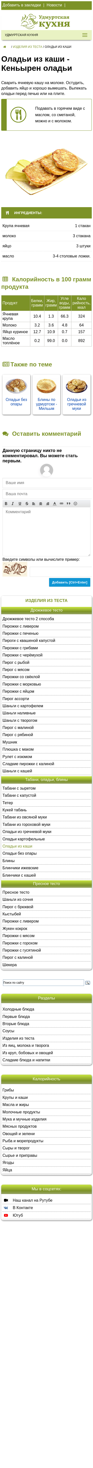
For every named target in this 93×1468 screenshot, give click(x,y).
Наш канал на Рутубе (27, 1200)
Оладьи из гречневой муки (76, 404)
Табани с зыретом (18, 788)
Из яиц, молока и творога (25, 1045)
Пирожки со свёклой (21, 677)
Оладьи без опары (16, 402)
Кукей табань (14, 810)
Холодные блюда (18, 1009)
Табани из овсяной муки (24, 817)
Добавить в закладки (21, 5)
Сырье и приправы (19, 1155)
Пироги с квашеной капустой (28, 640)
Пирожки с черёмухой (22, 655)
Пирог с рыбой (15, 662)
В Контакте (17, 1207)
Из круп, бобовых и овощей (27, 1053)
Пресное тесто (15, 892)
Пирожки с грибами (20, 648)
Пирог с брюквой (17, 907)
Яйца (7, 1170)
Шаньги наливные (19, 713)
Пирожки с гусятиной (21, 950)
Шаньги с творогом (19, 720)
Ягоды (8, 1162)
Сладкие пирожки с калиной (28, 764)
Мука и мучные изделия (24, 1119)
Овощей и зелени (18, 1134)
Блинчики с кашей (19, 875)
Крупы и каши (15, 1097)
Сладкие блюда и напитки (26, 1060)
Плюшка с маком (18, 749)
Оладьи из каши (17, 846)
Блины (8, 861)
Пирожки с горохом (19, 943)
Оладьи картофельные (23, 839)
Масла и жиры (15, 1105)
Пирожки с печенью (20, 633)
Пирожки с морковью (21, 684)
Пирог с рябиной (17, 735)
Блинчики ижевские (20, 868)
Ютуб (12, 1215)
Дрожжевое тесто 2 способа (28, 619)
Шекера (9, 965)
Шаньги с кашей (17, 771)
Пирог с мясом (16, 670)
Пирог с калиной (17, 957)
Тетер (7, 803)
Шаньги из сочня (17, 899)
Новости (54, 5)
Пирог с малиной (18, 727)
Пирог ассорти (15, 699)
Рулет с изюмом (17, 757)
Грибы (8, 1090)
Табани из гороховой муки (26, 824)
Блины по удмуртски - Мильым (46, 404)
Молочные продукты (21, 1112)
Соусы (8, 1031)
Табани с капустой (19, 795)
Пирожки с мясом (18, 936)
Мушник (9, 742)
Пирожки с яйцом (18, 691)
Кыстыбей (11, 914)
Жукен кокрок (14, 928)
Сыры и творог (16, 1148)
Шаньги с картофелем (22, 706)
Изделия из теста (27, 47)
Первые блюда (16, 1017)
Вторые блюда (15, 1024)
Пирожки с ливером (20, 626)
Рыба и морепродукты (22, 1141)
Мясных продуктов (19, 1126)
